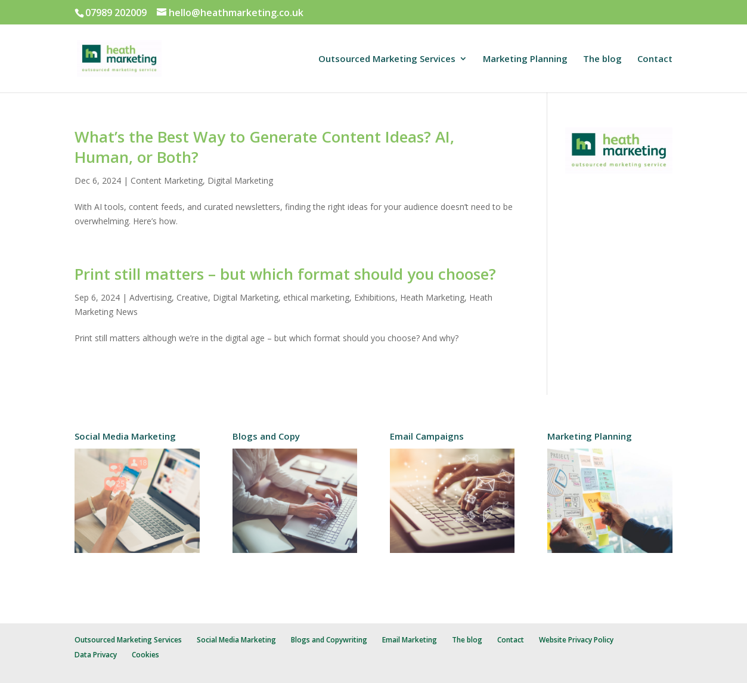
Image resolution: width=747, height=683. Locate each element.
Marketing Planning (525, 59)
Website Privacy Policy (576, 640)
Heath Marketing (432, 297)
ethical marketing (316, 297)
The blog (602, 59)
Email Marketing (409, 640)
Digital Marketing (240, 180)
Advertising (150, 297)
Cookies (145, 655)
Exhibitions (374, 297)
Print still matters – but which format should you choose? (285, 274)
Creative (192, 297)
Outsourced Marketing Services (386, 59)
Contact (654, 59)
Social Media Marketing (236, 640)
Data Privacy (96, 655)
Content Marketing (167, 180)
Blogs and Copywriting (329, 640)
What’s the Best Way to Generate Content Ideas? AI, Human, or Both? (264, 147)
